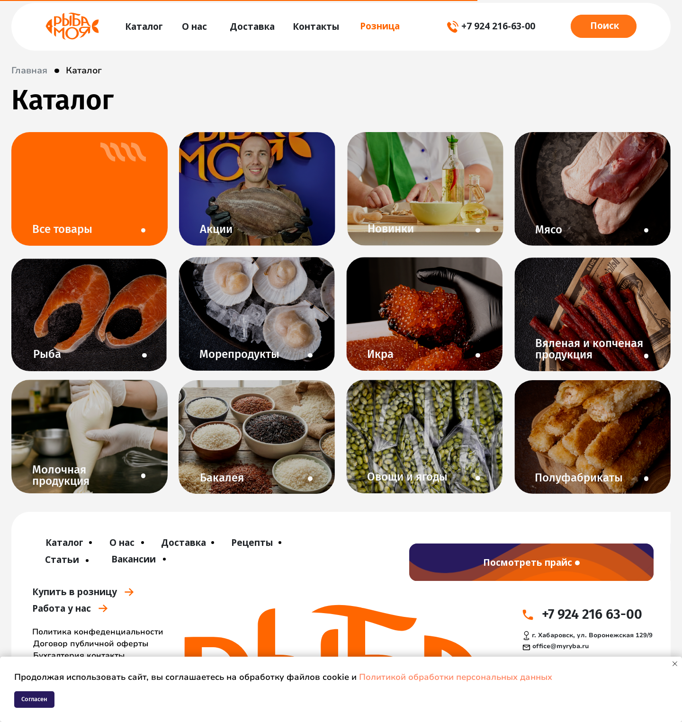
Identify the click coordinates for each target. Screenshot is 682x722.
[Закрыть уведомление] (675, 664)
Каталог (84, 70)
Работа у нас (61, 608)
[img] (72, 26)
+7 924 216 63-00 (592, 614)
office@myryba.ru (560, 646)
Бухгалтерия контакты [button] (79, 655)
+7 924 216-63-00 (498, 25)
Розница (380, 25)
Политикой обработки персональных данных (455, 677)
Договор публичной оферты (91, 643)
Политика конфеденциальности (97, 631)
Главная (29, 70)
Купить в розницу (74, 591)
